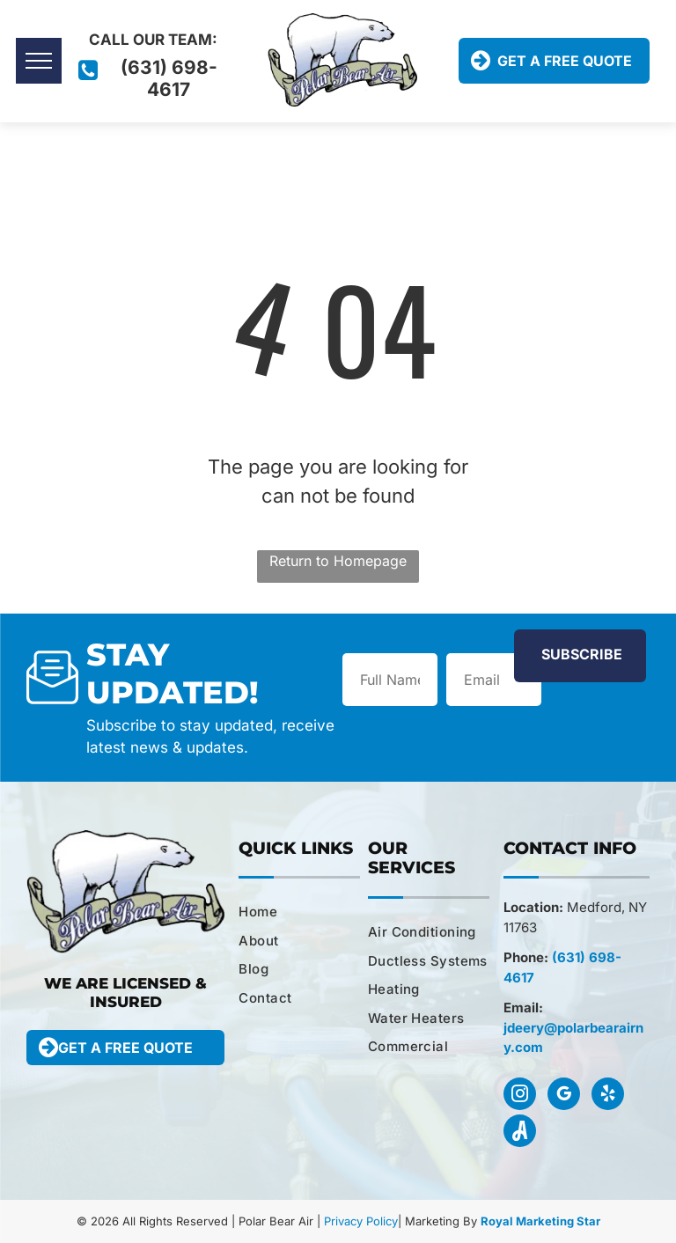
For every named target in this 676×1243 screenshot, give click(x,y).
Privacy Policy (361, 1221)
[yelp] (608, 1096)
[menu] (39, 61)
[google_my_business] (563, 1096)
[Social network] (519, 1132)
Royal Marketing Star (540, 1221)
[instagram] (519, 1096)
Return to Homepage (338, 561)
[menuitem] (306, 912)
